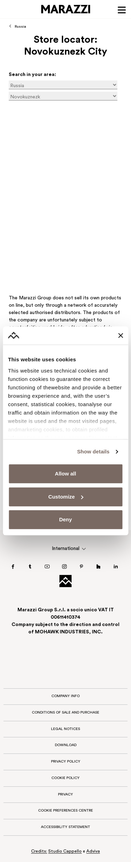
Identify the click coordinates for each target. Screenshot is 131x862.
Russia (20, 27)
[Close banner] (120, 335)
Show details (93, 451)
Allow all (65, 474)
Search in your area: (32, 74)
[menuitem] (65, 549)
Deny (65, 520)
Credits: (39, 851)
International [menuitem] (65, 548)
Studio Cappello (65, 851)
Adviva (93, 851)
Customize (65, 497)
